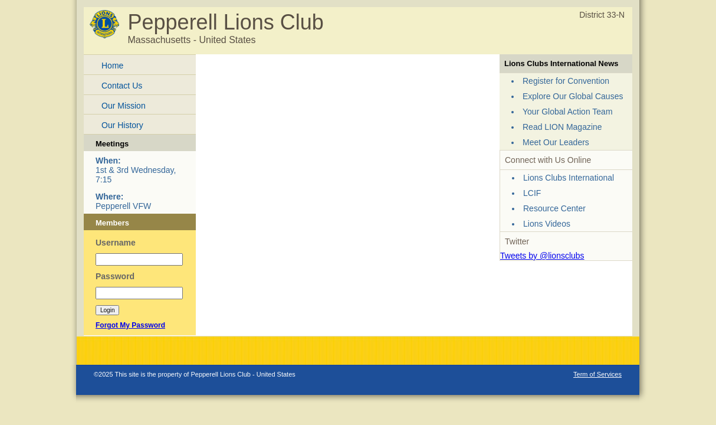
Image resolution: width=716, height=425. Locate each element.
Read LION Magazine (562, 127)
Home (112, 65)
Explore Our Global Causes (573, 96)
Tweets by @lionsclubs (542, 255)
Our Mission (123, 105)
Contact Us (121, 85)
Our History (122, 125)
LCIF (532, 193)
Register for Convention (566, 81)
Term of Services (597, 374)
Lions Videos (546, 223)
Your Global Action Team (568, 111)
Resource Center (554, 208)
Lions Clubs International (568, 177)
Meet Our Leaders (556, 142)
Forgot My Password (130, 325)
